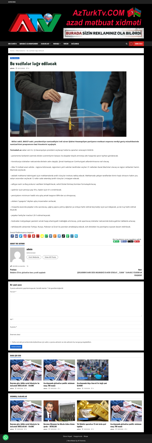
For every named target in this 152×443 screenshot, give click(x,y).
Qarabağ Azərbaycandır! (29, 44)
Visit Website (34, 257)
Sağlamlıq (75, 44)
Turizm (65, 44)
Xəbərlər (45, 44)
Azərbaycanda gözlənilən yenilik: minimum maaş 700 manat (59, 384)
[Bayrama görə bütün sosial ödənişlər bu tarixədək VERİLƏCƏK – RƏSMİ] (26, 370)
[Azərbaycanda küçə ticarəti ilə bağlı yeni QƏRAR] (92, 370)
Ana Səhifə (12, 44)
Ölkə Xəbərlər (15, 58)
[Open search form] (126, 44)
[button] (6, 437)
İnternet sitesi (15, 334)
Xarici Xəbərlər (83, 419)
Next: (109, 272)
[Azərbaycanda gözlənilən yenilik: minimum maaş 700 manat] (59, 370)
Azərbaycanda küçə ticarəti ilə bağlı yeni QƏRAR (92, 384)
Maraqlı (56, 44)
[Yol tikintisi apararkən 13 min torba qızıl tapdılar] (92, 410)
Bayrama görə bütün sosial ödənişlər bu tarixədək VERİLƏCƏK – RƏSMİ (24, 384)
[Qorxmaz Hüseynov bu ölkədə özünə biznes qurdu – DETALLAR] (59, 410)
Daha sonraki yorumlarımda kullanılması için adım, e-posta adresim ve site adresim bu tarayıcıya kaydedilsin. (51, 342)
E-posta (13, 327)
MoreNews (71, 441)
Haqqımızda (77, 436)
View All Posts (50, 257)
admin (12, 68)
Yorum (13, 292)
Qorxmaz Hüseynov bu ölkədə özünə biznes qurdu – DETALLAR (59, 425)
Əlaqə (86, 436)
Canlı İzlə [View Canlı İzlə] (135, 43)
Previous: (43, 271)
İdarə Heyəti (67, 436)
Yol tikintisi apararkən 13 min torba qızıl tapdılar (91, 425)
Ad (11, 319)
